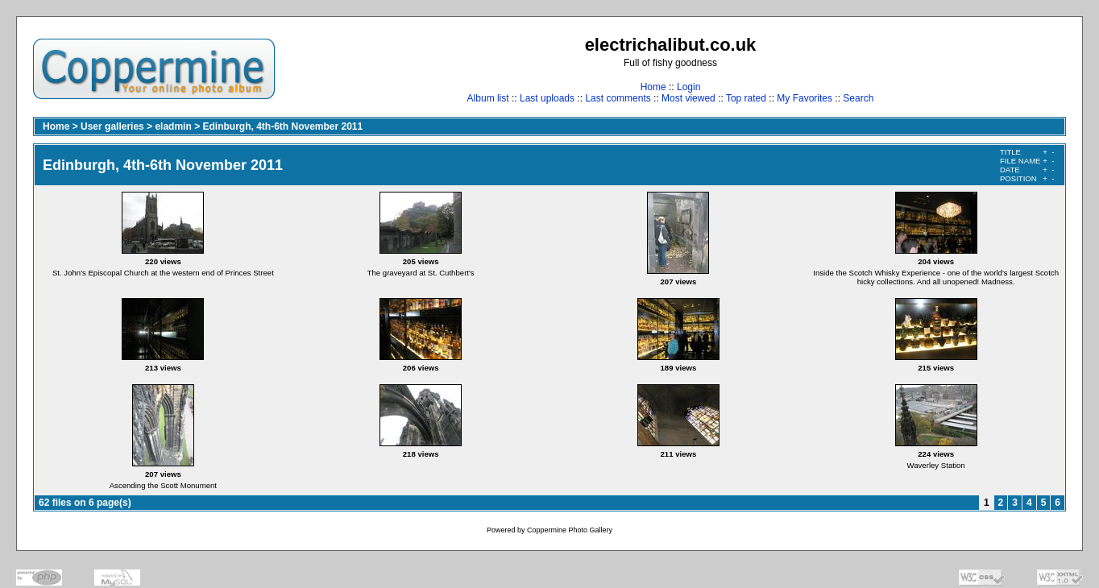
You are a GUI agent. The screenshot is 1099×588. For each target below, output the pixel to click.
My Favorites (804, 98)
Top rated (746, 98)
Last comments (617, 98)
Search (858, 98)
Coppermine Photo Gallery (569, 530)
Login (688, 87)
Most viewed (688, 98)
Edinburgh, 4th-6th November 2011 (282, 126)
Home (653, 87)
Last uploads (547, 98)
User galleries (112, 126)
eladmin (173, 126)
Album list (488, 98)
